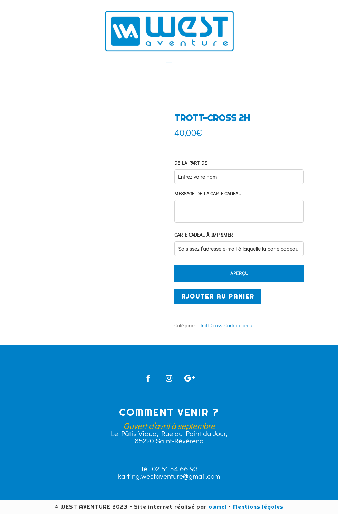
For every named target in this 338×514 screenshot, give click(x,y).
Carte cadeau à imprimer (203, 235)
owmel (217, 507)
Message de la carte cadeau (207, 194)
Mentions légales (258, 507)
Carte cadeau (238, 325)
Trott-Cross (211, 325)
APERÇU (239, 273)
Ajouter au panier (217, 296)
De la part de (190, 163)
